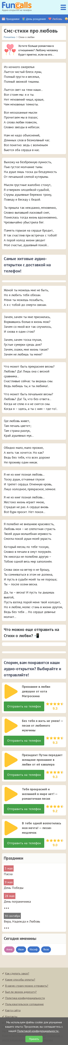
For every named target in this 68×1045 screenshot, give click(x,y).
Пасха (8, 875)
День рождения (36, 19)
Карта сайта (12, 1011)
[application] (10, 690)
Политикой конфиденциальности (38, 1031)
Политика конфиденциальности (25, 999)
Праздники (12, 19)
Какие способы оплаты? (20, 980)
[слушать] (11, 691)
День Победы (13, 889)
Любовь (57, 19)
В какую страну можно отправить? (26, 987)
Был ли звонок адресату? (21, 993)
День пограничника (17, 902)
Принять (34, 1039)
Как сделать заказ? (17, 974)
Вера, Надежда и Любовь (22, 922)
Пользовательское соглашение (24, 1005)
